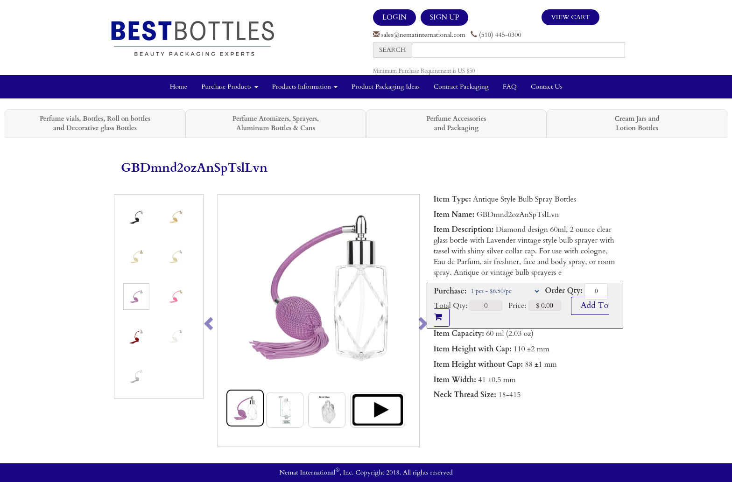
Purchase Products (229, 86)
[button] (228, 321)
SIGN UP (444, 17)
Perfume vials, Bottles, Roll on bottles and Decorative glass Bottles (95, 123)
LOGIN (394, 17)
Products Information (305, 86)
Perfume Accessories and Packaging (456, 123)
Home (178, 86)
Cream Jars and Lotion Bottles (636, 123)
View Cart (570, 17)
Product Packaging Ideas (386, 86)
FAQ (510, 86)
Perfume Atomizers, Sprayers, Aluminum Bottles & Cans (275, 123)
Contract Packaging (461, 86)
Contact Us (546, 86)
